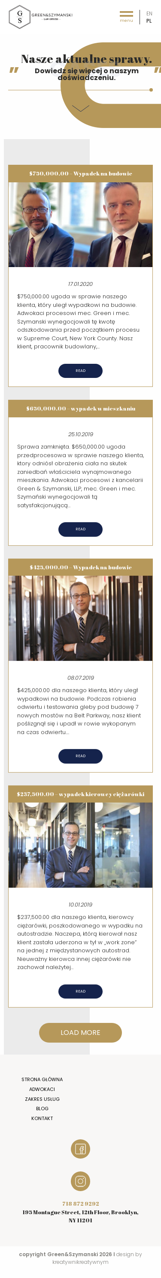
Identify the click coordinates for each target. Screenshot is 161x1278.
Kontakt (42, 1118)
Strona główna (42, 1079)
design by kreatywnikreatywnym (97, 1258)
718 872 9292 (80, 1203)
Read (80, 370)
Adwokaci (42, 1089)
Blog (42, 1108)
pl (149, 20)
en (149, 13)
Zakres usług (42, 1099)
